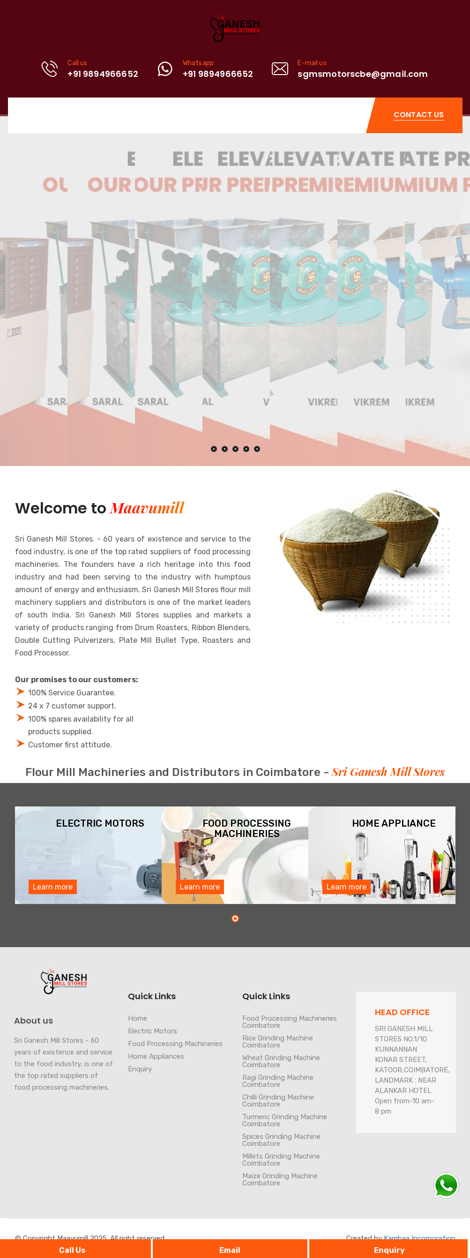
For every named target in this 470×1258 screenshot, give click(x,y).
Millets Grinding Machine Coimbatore (281, 1160)
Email (229, 1250)
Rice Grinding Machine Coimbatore (277, 1041)
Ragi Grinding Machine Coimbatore (277, 1081)
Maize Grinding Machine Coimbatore (280, 1179)
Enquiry (389, 1250)
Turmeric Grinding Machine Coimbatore (284, 1120)
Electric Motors (152, 1031)
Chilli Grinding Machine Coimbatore (278, 1100)
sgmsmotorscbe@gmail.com (363, 74)
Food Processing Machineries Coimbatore (289, 1022)
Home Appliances (156, 1056)
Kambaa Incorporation (419, 1238)
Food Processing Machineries (175, 1044)
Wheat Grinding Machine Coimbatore (281, 1061)
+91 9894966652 (102, 74)
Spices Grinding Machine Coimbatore (281, 1140)
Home (137, 1018)
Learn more (53, 886)
